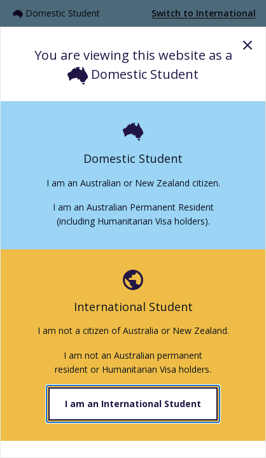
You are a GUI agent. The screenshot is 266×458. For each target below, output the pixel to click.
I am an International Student (133, 404)
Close (247, 45)
